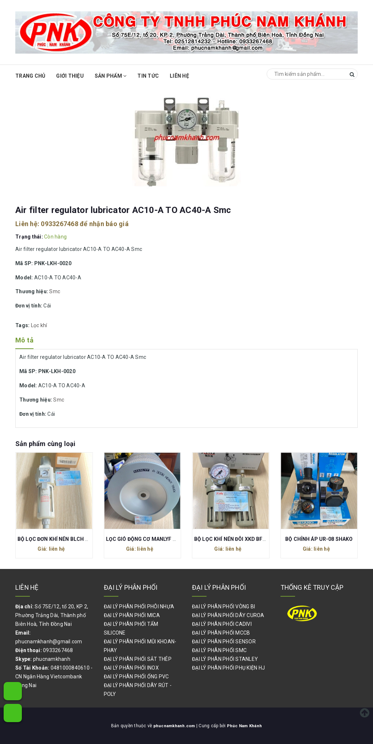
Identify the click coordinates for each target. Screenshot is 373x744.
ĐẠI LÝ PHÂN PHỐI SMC (219, 650)
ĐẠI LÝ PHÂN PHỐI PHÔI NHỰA (139, 606)
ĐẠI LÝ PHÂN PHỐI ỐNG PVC (136, 676)
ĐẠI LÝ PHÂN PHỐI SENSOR (224, 641)
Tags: (23, 325)
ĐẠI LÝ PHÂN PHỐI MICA (132, 615)
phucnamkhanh (51, 659)
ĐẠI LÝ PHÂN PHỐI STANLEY (225, 659)
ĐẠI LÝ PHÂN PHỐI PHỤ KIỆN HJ (228, 668)
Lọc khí (39, 325)
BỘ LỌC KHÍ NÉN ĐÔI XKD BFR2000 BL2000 (245, 539)
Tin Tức (148, 76)
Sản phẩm (111, 76)
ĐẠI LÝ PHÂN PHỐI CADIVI (222, 624)
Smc (54, 291)
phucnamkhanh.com (174, 725)
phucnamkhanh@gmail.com (48, 641)
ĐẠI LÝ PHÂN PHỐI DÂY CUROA (228, 615)
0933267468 (59, 224)
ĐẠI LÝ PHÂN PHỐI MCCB (221, 633)
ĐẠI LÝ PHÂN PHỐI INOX (131, 668)
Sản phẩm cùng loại (45, 443)
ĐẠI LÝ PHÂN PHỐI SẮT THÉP (138, 659)
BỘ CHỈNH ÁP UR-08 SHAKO (319, 539)
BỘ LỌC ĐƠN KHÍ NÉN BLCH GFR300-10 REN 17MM (78, 539)
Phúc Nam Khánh (245, 725)
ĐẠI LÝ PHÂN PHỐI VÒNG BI (223, 606)
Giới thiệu (70, 76)
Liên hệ (179, 76)
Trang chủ (30, 76)
